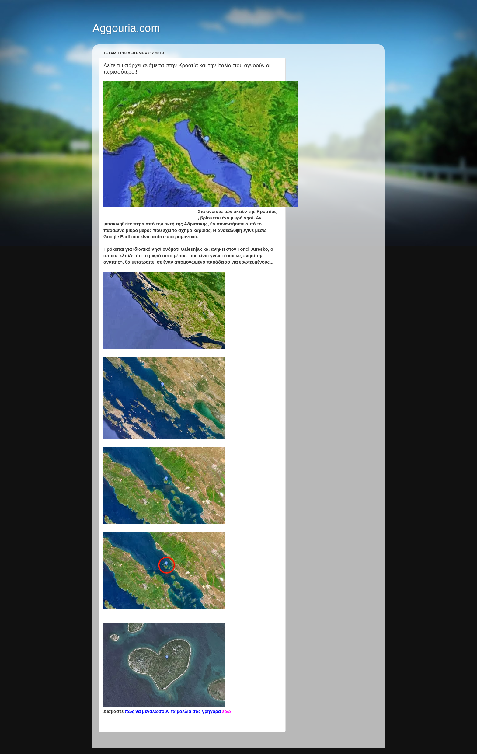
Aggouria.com (126, 28)
